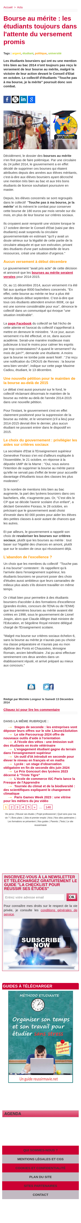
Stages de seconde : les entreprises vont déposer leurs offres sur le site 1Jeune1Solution (40, 728)
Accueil (8, 7)
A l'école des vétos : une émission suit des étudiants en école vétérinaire (38, 743)
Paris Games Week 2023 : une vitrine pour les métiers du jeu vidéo (37, 799)
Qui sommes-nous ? (40, 1150)
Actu (20, 7)
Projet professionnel (46, 814)
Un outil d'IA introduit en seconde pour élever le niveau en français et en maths (38, 758)
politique (41, 53)
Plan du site (40, 1177)
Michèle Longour (30, 699)
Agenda (12, 1114)
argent (16, 53)
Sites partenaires (40, 1186)
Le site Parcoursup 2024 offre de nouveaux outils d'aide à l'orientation (33, 736)
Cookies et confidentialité (41, 1168)
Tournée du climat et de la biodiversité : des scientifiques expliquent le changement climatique (39, 789)
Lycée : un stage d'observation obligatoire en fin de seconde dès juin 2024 (36, 765)
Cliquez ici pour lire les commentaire (31, 709)
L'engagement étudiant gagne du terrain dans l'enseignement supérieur (39, 751)
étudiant (27, 53)
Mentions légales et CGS (40, 1159)
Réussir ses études (25, 814)
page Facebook (20, 323)
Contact (40, 1194)
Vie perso (9, 814)
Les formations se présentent (22, 821)
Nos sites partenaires (64, 818)
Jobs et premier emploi (35, 818)
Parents (54, 821)
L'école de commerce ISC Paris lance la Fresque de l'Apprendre (39, 780)
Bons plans (17, 818)
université (54, 53)
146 (48, 807)
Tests (63, 821)
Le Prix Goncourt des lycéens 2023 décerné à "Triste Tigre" (35, 773)
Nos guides (43, 821)
